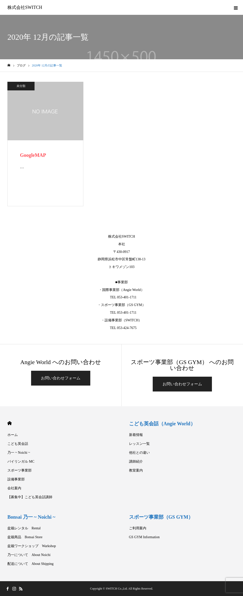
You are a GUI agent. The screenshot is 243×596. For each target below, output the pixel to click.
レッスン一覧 (139, 444)
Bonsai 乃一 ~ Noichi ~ (31, 517)
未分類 (21, 86)
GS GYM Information (144, 537)
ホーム (12, 435)
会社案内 (14, 488)
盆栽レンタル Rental (24, 528)
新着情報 (136, 435)
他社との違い (139, 452)
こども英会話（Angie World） (162, 423)
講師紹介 (136, 461)
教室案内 (136, 470)
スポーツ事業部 (19, 470)
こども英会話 (17, 444)
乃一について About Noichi (29, 555)
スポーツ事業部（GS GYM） (161, 517)
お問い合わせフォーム (60, 378)
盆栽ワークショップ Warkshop (31, 546)
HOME (9, 423)
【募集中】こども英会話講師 (29, 497)
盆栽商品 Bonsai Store (24, 537)
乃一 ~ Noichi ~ (18, 452)
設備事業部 (16, 479)
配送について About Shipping (30, 564)
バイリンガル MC (20, 461)
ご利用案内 (137, 528)
